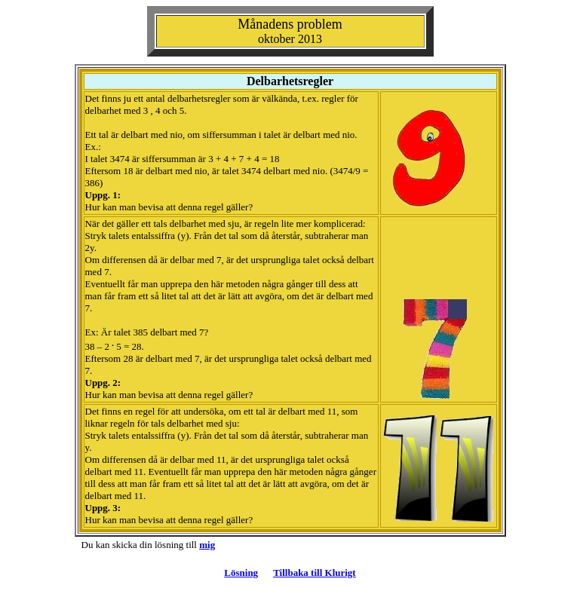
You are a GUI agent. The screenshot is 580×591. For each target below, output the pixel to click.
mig (207, 544)
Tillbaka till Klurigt (314, 572)
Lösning (241, 572)
